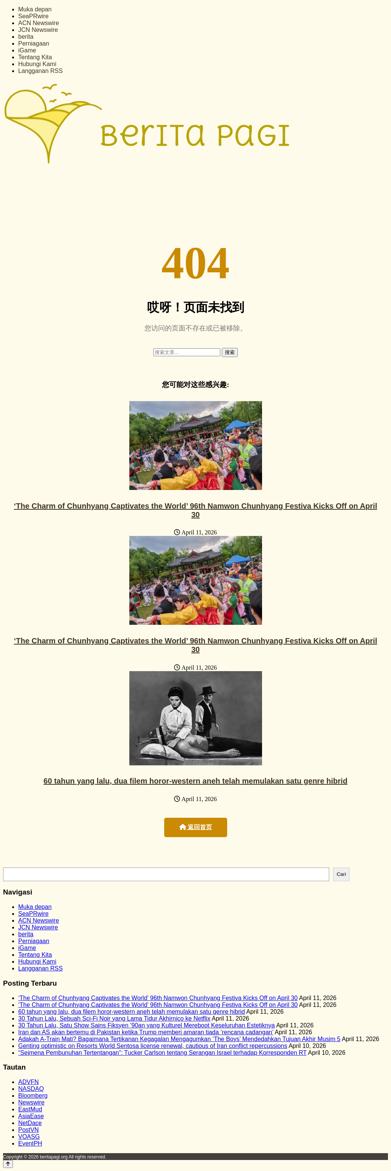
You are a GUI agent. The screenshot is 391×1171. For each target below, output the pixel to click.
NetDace (30, 1123)
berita (25, 36)
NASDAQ (31, 1089)
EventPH (30, 1143)
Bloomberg (32, 1095)
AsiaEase (31, 1116)
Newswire (31, 1102)
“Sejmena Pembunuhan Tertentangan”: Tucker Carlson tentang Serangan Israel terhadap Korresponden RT (162, 1052)
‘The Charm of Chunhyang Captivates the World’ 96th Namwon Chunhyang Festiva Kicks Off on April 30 (195, 510)
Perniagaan (33, 43)
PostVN (28, 1130)
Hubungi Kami (37, 64)
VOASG (29, 1136)
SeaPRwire (33, 16)
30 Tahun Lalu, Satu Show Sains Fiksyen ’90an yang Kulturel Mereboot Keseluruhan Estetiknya (146, 1025)
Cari (341, 874)
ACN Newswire (38, 23)
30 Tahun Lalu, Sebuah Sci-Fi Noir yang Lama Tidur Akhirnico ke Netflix (114, 1018)
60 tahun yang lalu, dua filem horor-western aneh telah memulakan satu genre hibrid (195, 781)
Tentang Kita (35, 57)
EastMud (30, 1109)
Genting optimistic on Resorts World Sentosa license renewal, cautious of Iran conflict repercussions (152, 1046)
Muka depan (35, 9)
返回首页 (195, 827)
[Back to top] (8, 1164)
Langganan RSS (40, 71)
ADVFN (28, 1082)
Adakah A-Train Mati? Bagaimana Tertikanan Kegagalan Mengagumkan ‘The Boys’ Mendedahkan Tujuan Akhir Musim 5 (179, 1039)
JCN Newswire (38, 30)
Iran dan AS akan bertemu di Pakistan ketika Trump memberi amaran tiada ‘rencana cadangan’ (145, 1032)
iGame (27, 50)
